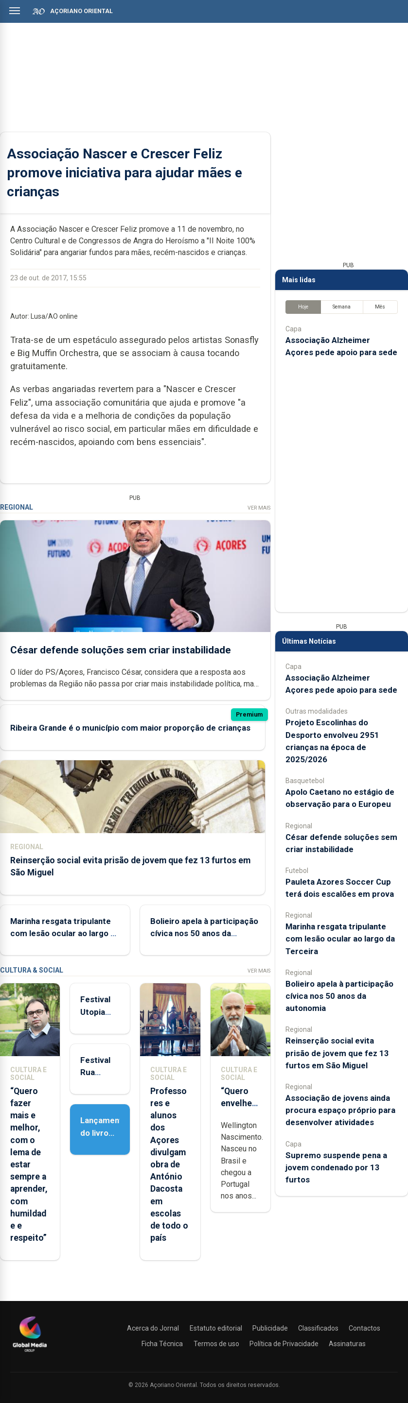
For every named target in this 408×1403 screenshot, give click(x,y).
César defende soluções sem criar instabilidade (120, 650)
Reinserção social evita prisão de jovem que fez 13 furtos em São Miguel (337, 1053)
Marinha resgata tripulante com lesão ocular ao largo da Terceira (65, 933)
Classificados (318, 1328)
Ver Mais (259, 508)
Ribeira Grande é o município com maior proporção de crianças (130, 728)
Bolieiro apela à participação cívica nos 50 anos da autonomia (204, 933)
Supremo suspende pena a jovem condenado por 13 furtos (336, 1167)
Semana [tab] (342, 307)
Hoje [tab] (303, 307)
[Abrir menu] (14, 10)
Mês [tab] (380, 307)
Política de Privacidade (284, 1344)
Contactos (364, 1328)
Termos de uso (216, 1344)
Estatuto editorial (216, 1328)
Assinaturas (347, 1344)
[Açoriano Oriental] (29, 1353)
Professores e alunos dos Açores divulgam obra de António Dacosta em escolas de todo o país (169, 1164)
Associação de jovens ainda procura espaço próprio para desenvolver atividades (340, 1110)
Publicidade (270, 1328)
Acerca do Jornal (153, 1328)
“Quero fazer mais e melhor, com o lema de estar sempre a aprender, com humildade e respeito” (29, 1164)
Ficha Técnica (162, 1344)
